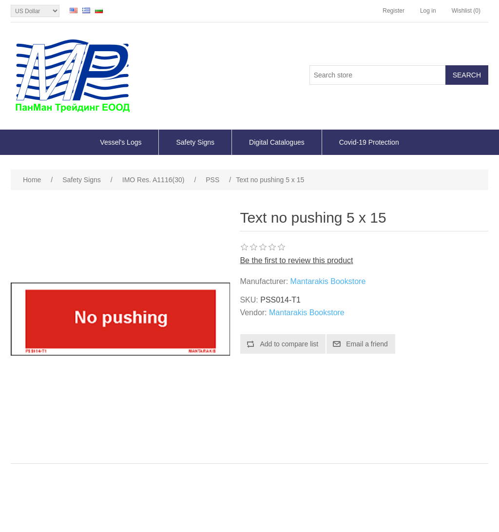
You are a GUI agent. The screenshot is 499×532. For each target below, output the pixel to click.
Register (393, 10)
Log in (428, 10)
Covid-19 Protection (369, 142)
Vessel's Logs (120, 142)
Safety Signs (195, 142)
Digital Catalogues (277, 142)
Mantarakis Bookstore (328, 281)
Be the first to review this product (296, 260)
